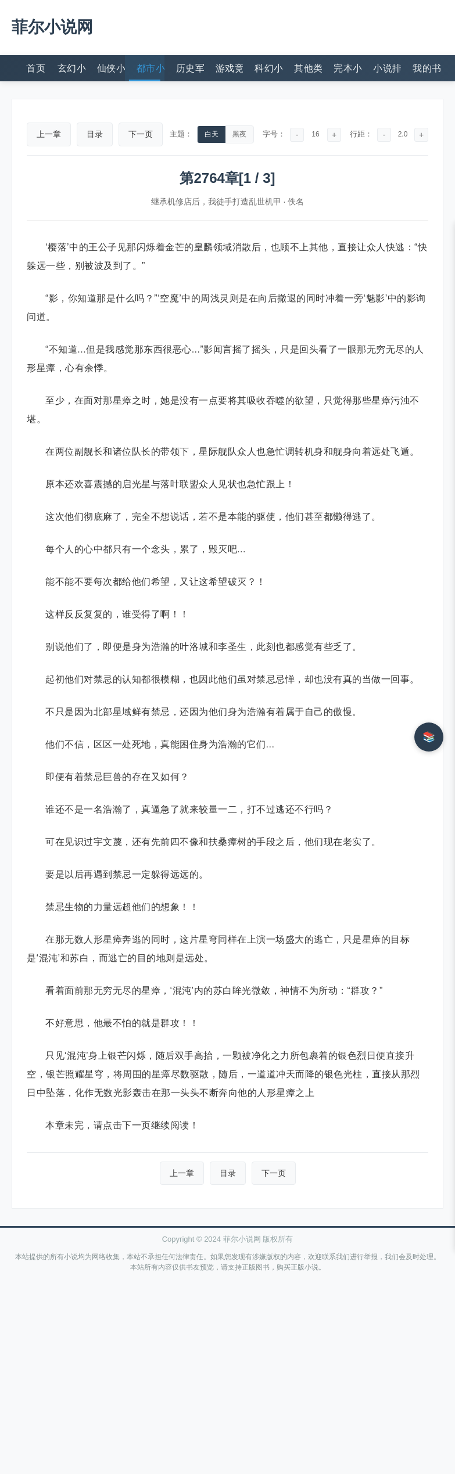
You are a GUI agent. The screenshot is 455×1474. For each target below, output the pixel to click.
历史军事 (190, 68)
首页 (35, 68)
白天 (211, 134)
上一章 (49, 134)
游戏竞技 (229, 68)
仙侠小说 (111, 68)
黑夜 (239, 134)
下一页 (140, 134)
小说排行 (387, 68)
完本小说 (347, 68)
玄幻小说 (71, 68)
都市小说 (150, 68)
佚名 (296, 201)
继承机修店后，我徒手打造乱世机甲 (216, 201)
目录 (95, 134)
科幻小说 (268, 68)
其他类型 (308, 68)
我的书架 (426, 68)
